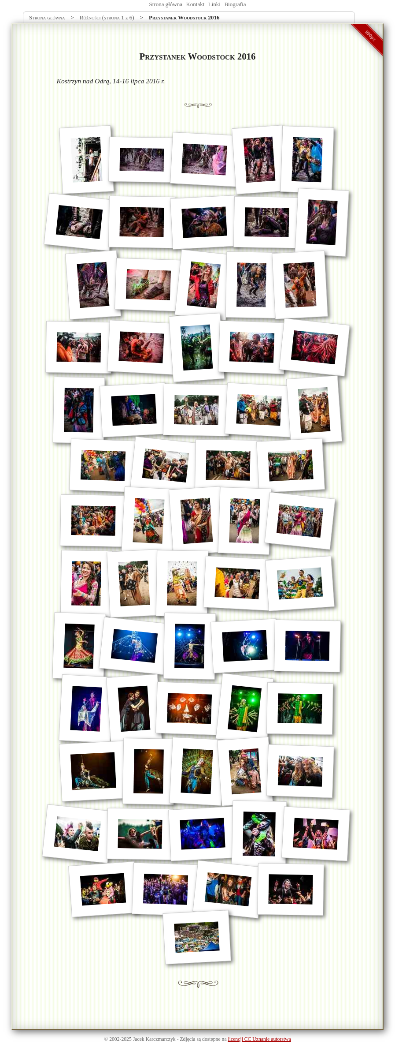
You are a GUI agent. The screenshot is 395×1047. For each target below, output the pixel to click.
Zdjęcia (187, 1039)
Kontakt (195, 4)
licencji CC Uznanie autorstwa (259, 1039)
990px (370, 35)
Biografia (235, 4)
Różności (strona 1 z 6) (107, 17)
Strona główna (165, 4)
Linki (214, 4)
